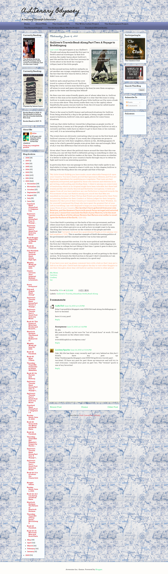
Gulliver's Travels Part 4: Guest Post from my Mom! (32, 230)
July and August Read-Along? (30, 292)
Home (84, 407)
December (31, 184)
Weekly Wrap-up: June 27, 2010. (32, 265)
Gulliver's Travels (64, 294)
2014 (28, 169)
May (29, 540)
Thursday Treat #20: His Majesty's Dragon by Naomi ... (32, 441)
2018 (27, 158)
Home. (27, 24)
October (30, 189)
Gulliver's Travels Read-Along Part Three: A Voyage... (32, 302)
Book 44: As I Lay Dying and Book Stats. (32, 496)
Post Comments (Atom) (90, 415)
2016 (27, 163)
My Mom (54, 273)
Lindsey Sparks (62, 350)
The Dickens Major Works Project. (64, 28)
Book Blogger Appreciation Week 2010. (32, 240)
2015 (27, 166)
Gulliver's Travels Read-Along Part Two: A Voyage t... (32, 386)
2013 (27, 172)
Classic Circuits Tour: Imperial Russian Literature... (32, 276)
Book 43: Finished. (31, 527)
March (30, 546)
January (30, 551)
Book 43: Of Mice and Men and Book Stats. (32, 533)
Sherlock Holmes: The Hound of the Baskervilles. (32, 336)
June (29, 201)
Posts (129, 102)
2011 (27, 178)
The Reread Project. (33, 28)
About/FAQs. (41, 24)
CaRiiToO (59, 306)
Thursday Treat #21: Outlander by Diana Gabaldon (32, 366)
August (30, 195)
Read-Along (93, 294)
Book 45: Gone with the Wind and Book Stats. (32, 425)
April (29, 543)
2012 (27, 175)
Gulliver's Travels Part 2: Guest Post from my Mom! (32, 398)
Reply (57, 320)
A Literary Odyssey (50, 11)
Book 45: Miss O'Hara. (31, 358)
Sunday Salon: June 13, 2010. (32, 417)
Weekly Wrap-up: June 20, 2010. (32, 346)
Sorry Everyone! (32, 285)
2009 (28, 555)
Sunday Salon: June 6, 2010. (32, 489)
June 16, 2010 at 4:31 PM (75, 306)
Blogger (98, 569)
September (32, 192)
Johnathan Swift (80, 294)
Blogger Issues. (30, 483)
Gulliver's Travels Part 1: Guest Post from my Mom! (32, 465)
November (32, 186)
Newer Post (56, 407)
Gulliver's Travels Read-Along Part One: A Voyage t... (32, 453)
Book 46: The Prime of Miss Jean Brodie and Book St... (32, 325)
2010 (28, 181)
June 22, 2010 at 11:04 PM (81, 350)
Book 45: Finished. (31, 353)
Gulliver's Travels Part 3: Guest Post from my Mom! (32, 314)
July (29, 198)
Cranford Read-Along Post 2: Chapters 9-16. (32, 207)
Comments (131, 106)
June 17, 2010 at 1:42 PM (77, 327)
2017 (27, 161)
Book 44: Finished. (31, 433)
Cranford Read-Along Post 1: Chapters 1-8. (32, 409)
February (31, 548)
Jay (51, 280)
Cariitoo (53, 275)
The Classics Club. (61, 24)
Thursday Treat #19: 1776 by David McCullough (32, 518)
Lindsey (53, 277)
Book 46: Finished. (31, 247)
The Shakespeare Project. (117, 24)
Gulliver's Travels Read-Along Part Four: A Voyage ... (32, 218)
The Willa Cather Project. (87, 24)
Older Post (112, 407)
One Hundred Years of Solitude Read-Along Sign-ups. (32, 255)
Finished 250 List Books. (96, 28)
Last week (54, 50)
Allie (61, 290)
